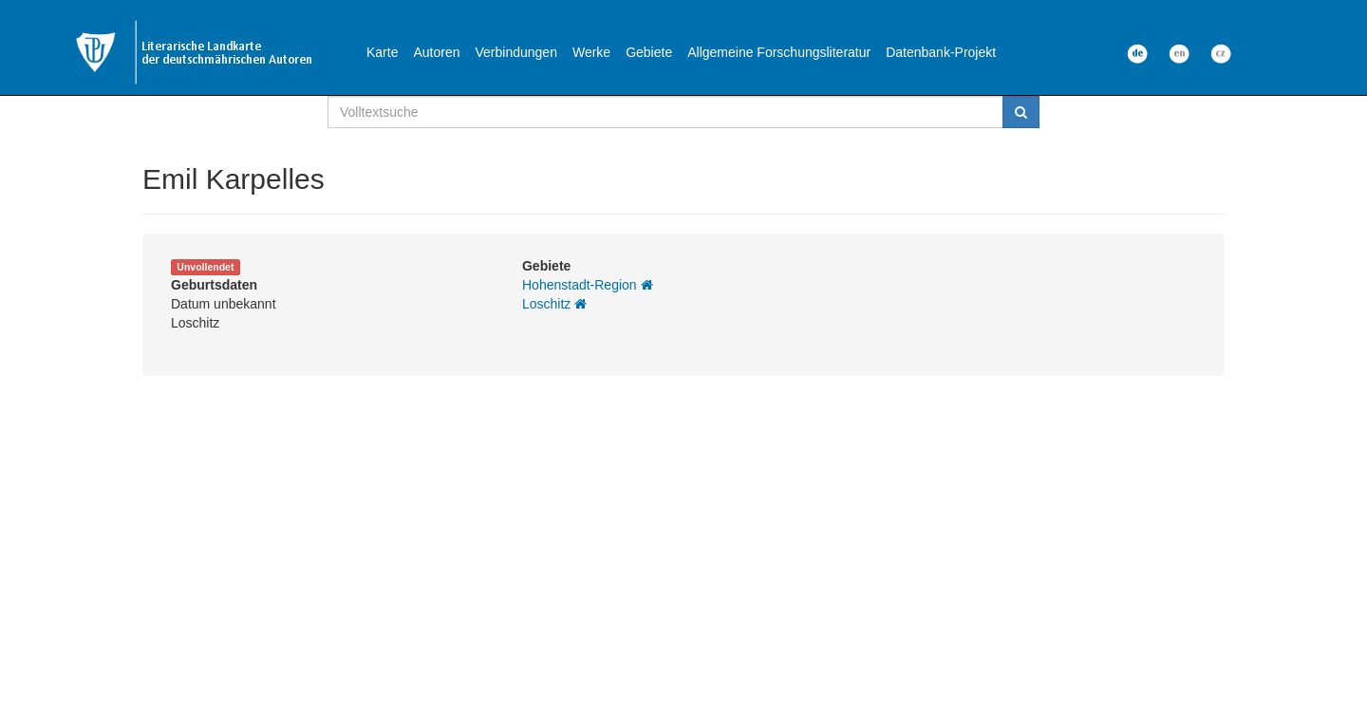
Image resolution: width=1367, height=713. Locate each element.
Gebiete (649, 52)
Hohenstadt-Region (587, 284)
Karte (382, 52)
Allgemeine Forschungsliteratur (779, 52)
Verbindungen (516, 52)
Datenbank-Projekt (941, 52)
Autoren (436, 52)
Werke (591, 52)
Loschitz (554, 303)
